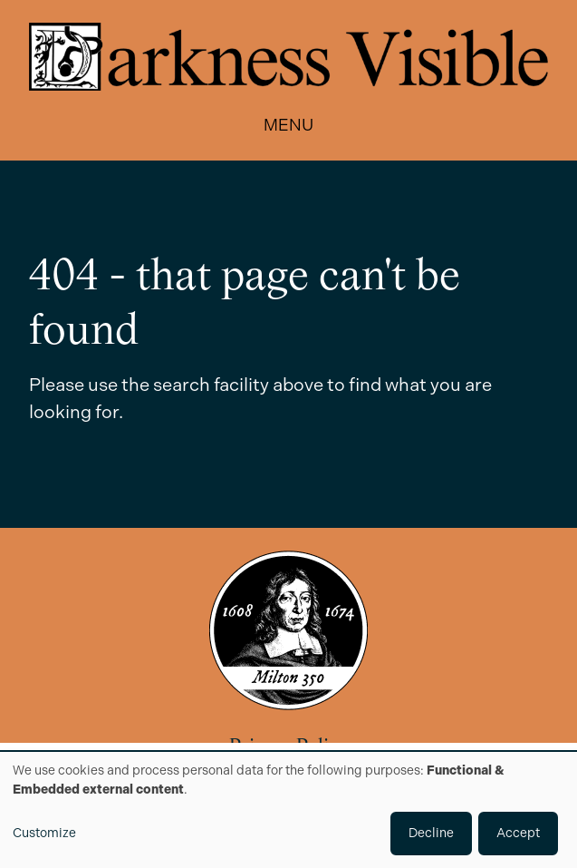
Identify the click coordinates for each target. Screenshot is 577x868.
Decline (431, 833)
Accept (518, 833)
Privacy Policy (288, 747)
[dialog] (288, 810)
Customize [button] (44, 833)
